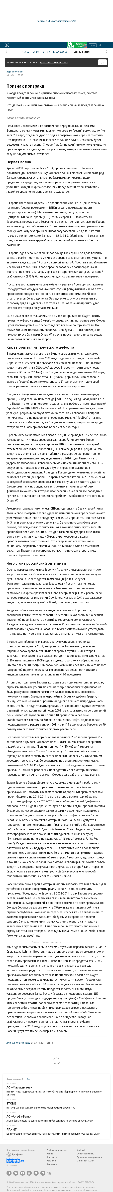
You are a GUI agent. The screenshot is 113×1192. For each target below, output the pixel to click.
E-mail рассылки (85, 1160)
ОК (102, 62)
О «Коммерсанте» (57, 1150)
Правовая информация (89, 1157)
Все (28, 1079)
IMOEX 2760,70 (60, 51)
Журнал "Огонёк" (15, 71)
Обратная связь (85, 1153)
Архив (50, 1153)
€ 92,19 (36, 51)
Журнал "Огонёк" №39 (18, 1042)
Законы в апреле (82, 51)
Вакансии (52, 1164)
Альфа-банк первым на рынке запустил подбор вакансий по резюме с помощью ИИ (50, 1120)
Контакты (52, 1157)
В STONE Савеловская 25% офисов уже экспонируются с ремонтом (41, 1107)
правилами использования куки (54, 62)
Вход (93, 45)
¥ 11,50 (46, 51)
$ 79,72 (26, 51)
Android (81, 1150)
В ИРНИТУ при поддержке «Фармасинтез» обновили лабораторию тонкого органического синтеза (54, 1093)
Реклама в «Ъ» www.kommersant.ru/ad (56, 21)
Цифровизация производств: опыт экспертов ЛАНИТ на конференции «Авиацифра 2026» (53, 1133)
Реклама (51, 1160)
